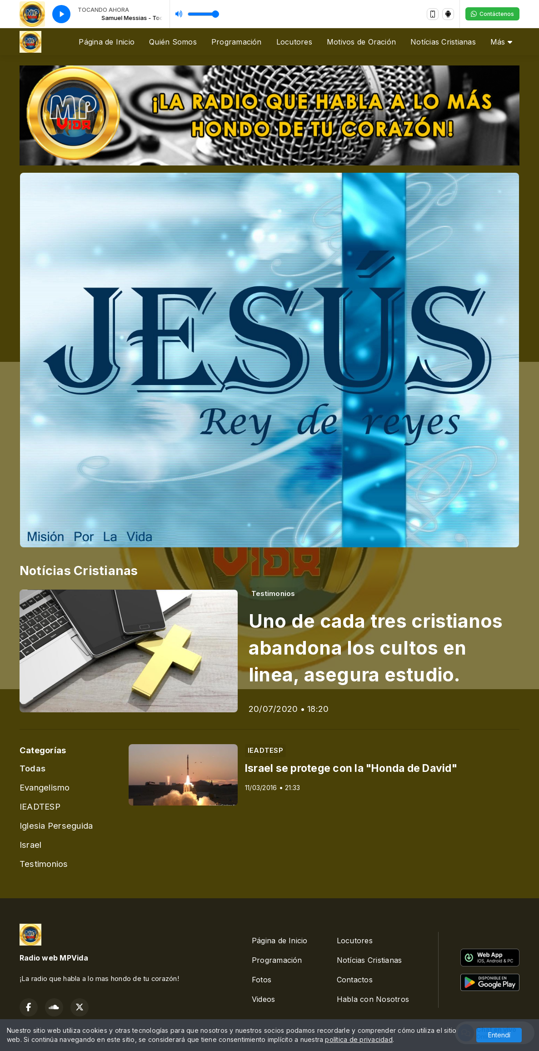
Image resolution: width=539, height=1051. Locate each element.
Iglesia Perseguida (56, 826)
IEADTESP (40, 806)
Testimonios (44, 864)
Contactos (355, 979)
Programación (236, 41)
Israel (30, 845)
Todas (32, 768)
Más (501, 41)
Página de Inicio (107, 41)
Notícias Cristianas (443, 41)
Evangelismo (45, 787)
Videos (263, 999)
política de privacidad (358, 1039)
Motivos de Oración (361, 41)
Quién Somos (173, 41)
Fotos (261, 979)
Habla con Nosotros (373, 999)
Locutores (294, 41)
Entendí (499, 1035)
